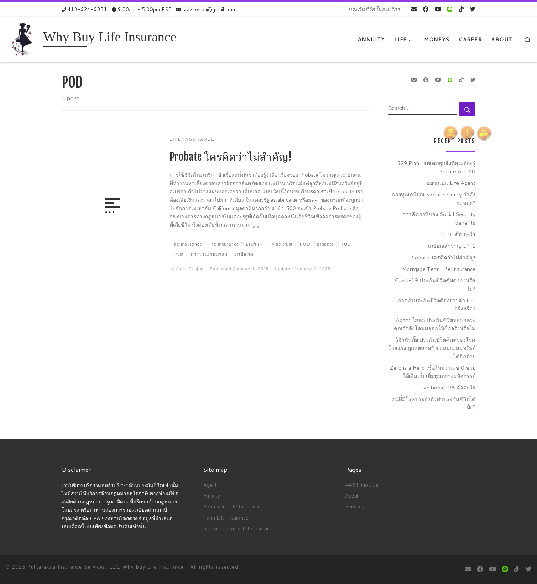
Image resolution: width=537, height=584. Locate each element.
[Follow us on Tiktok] (461, 9)
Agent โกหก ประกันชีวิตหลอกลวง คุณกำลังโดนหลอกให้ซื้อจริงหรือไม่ (434, 324)
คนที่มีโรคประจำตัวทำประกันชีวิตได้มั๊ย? (433, 403)
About (352, 495)
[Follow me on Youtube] (438, 9)
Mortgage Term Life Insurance (438, 269)
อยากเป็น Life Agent (451, 183)
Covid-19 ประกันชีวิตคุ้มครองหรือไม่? (435, 284)
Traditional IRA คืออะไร (446, 387)
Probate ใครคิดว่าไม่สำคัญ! (230, 156)
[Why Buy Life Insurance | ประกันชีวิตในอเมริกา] (23, 39)
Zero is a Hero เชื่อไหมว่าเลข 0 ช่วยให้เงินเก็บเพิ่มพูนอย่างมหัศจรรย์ (432, 372)
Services (354, 506)
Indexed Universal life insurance (239, 528)
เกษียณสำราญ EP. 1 (451, 246)
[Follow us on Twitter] (472, 9)
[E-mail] (414, 9)
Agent (210, 484)
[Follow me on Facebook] (425, 9)
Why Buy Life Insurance (153, 567)
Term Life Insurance (225, 517)
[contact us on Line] (450, 9)
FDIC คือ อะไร (458, 234)
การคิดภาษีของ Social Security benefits (438, 218)
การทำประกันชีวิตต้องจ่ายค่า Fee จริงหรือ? (436, 304)
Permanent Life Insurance (232, 506)
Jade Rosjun (190, 268)
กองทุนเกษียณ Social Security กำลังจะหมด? (433, 198)
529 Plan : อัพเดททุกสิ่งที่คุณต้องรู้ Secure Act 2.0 (436, 167)
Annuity (211, 495)
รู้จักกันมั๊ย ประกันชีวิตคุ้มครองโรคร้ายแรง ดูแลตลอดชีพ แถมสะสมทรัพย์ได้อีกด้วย (431, 348)
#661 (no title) (362, 484)
